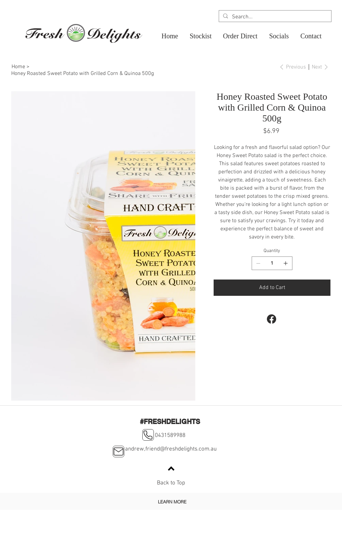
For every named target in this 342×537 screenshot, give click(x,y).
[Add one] (285, 263)
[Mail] (118, 451)
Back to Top (171, 483)
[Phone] (148, 435)
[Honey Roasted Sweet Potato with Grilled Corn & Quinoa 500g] (82, 73)
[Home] (18, 66)
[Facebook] (271, 319)
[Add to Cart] (272, 288)
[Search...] (274, 17)
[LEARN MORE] (172, 501)
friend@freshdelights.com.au (181, 449)
